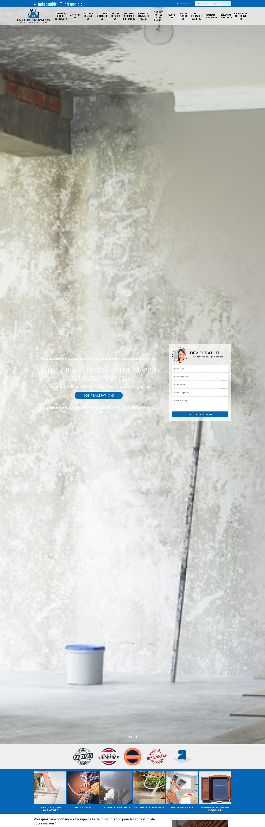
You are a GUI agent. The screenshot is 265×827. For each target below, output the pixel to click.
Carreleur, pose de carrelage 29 (61, 16)
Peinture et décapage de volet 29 (143, 16)
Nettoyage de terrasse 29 (102, 16)
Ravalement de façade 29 (211, 16)
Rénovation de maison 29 (226, 16)
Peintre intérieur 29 (115, 16)
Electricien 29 (75, 16)
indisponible (45, 4)
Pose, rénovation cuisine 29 (196, 16)
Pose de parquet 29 (183, 16)
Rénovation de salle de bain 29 (240, 16)
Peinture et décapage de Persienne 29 (129, 16)
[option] (132, 413)
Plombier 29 (172, 16)
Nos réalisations (99, 395)
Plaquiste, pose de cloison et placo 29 (158, 16)
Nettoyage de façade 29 (88, 16)
